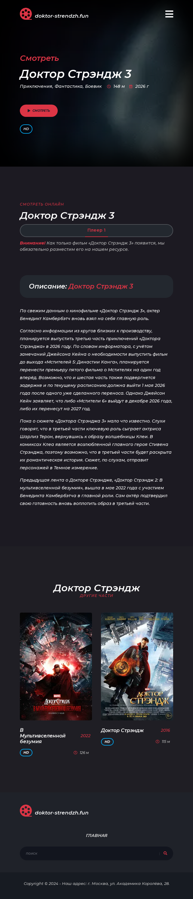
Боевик (93, 86)
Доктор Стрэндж (122, 730)
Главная (96, 835)
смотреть (39, 111)
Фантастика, (69, 86)
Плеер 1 (96, 230)
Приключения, (36, 86)
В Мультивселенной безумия (43, 735)
